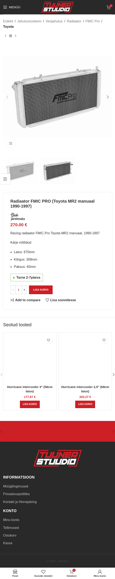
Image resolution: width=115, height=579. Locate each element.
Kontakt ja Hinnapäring (20, 502)
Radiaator (74, 21)
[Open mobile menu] (11, 7)
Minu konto (11, 520)
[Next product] (15, 35)
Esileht (8, 21)
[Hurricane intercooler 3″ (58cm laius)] (29, 359)
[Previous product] (5, 35)
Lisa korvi (40, 289)
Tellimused (11, 527)
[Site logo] (57, 7)
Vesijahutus (54, 21)
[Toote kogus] (19, 289)
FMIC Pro (93, 21)
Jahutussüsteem (29, 21)
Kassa (7, 543)
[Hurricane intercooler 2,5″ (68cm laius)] (85, 359)
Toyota (8, 26)
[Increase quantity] (24, 289)
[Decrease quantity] (13, 289)
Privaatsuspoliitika (16, 494)
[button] (7, 97)
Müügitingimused (15, 486)
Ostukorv (9, 535)
